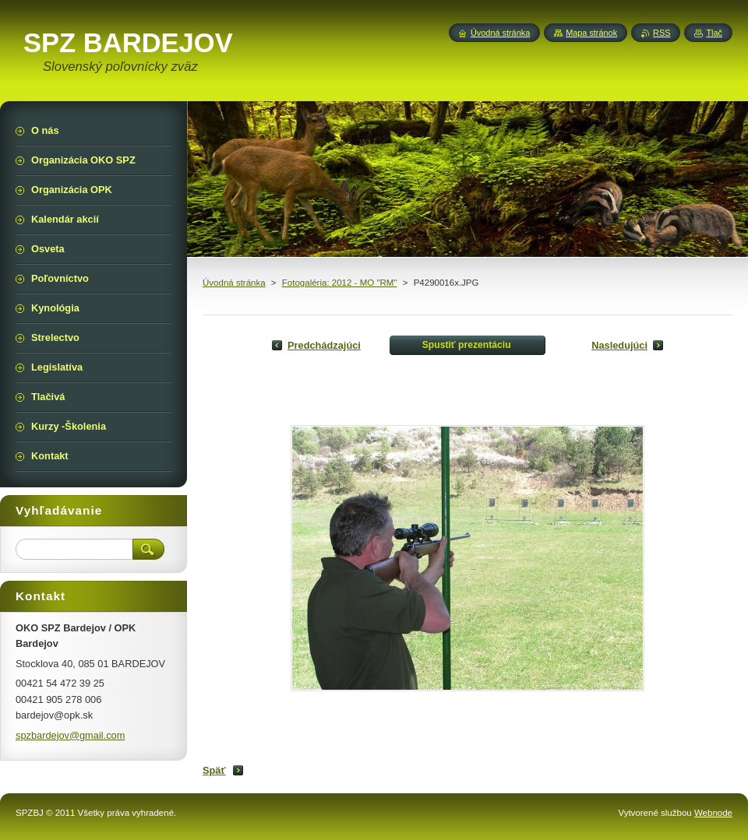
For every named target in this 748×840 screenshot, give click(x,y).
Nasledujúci (619, 345)
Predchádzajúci (324, 345)
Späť (214, 770)
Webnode (713, 812)
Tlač (714, 32)
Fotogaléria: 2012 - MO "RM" (339, 282)
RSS (661, 32)
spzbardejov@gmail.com (70, 735)
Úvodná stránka (234, 282)
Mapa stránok (591, 32)
